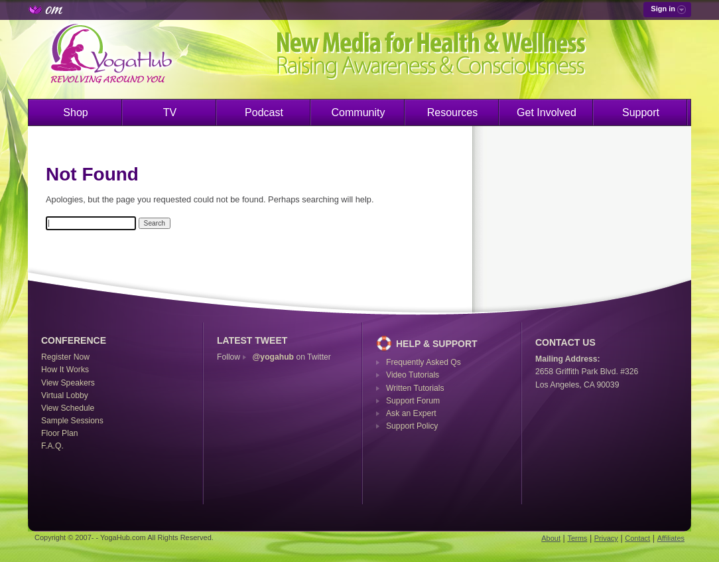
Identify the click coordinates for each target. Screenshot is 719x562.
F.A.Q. (52, 446)
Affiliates (671, 538)
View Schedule (67, 408)
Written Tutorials (415, 388)
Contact (637, 538)
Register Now (65, 357)
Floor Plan (59, 433)
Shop (75, 112)
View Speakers (68, 382)
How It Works (65, 369)
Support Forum (413, 400)
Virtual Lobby (64, 395)
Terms (577, 538)
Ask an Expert (411, 413)
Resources (452, 112)
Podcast (264, 112)
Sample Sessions (72, 420)
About (550, 538)
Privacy (606, 538)
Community (358, 112)
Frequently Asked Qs (423, 362)
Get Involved (546, 112)
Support (640, 112)
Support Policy (412, 426)
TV (169, 112)
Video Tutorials (412, 375)
